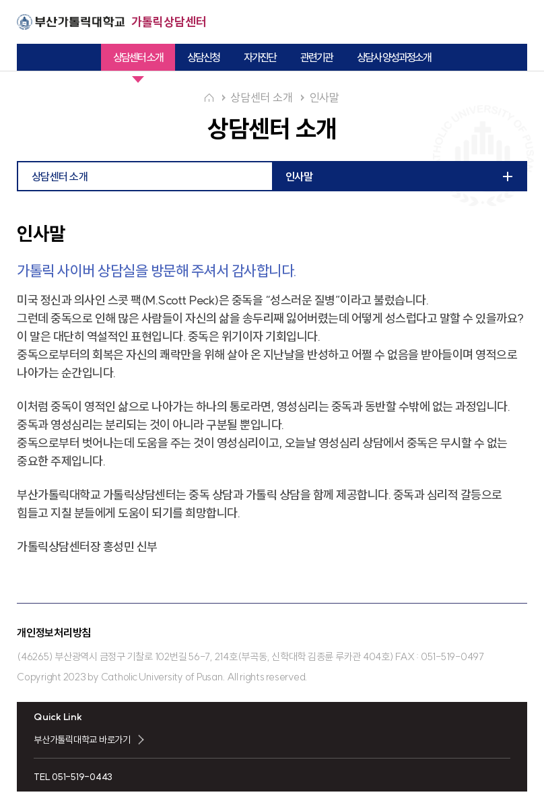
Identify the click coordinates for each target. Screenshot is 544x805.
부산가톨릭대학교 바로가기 (82, 739)
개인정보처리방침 (54, 632)
